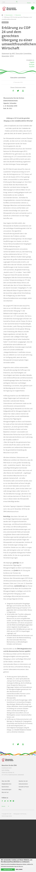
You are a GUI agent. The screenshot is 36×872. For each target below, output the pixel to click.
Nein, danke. (19, 869)
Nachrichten (5, 786)
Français (31, 64)
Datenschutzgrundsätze (7, 816)
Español (31, 66)
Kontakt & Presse (24, 786)
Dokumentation (9, 15)
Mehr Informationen (28, 866)
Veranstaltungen (6, 789)
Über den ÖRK (6, 781)
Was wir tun (5, 792)
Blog (20, 789)
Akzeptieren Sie (8, 869)
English (32, 62)
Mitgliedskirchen (6, 784)
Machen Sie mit (23, 781)
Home (2, 15)
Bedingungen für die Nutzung (20, 813)
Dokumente (18, 15)
